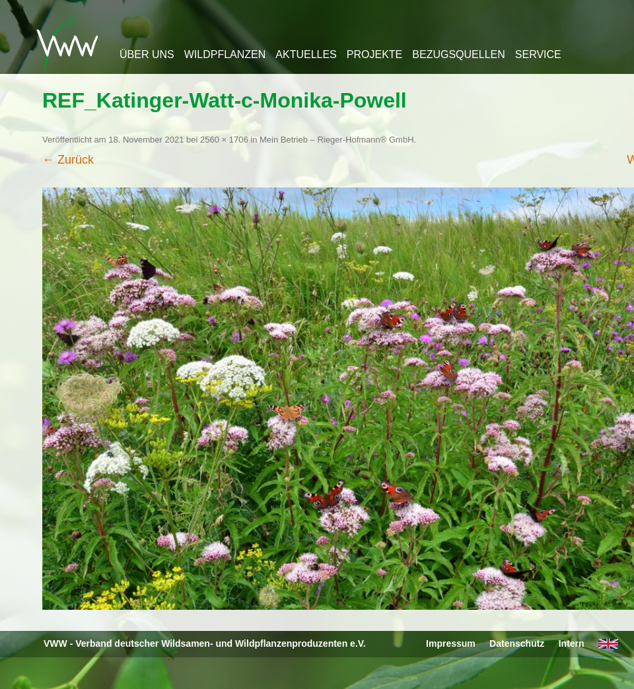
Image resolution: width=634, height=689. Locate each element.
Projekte (374, 54)
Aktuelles (305, 54)
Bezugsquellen (458, 54)
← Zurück (68, 159)
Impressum (451, 643)
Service (538, 54)
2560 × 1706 (224, 140)
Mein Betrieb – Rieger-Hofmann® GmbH (337, 140)
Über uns (147, 54)
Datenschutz (516, 643)
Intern (571, 643)
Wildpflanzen (225, 54)
